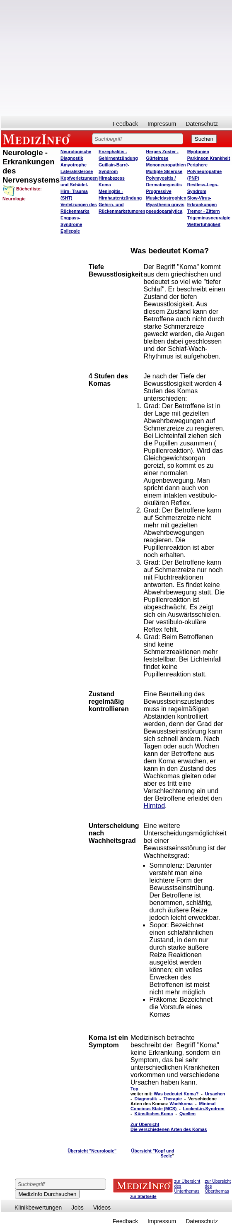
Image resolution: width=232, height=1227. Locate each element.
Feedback (125, 123)
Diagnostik (146, 1098)
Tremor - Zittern (203, 211)
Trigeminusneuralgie (208, 217)
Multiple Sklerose (164, 171)
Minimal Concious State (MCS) (172, 1106)
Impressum (161, 123)
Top (134, 1088)
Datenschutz (202, 123)
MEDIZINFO (38, 138)
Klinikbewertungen (38, 1207)
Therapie (172, 1098)
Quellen (187, 1113)
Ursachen (215, 1093)
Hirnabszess (112, 178)
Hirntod (154, 805)
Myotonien (198, 151)
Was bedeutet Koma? (176, 1093)
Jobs (77, 1207)
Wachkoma (181, 1103)
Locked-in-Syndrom (204, 1108)
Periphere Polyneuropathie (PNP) (204, 171)
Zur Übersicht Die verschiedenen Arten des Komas (168, 1127)
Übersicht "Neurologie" (92, 1150)
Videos (102, 1207)
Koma (105, 184)
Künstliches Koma (154, 1113)
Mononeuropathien (166, 164)
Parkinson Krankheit (208, 158)
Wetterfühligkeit (203, 224)
